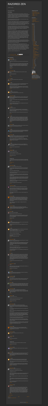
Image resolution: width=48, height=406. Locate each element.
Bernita (10, 271)
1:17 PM (11, 104)
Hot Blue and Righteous (35, 49)
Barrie (10, 78)
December (34, 41)
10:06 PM (11, 382)
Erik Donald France (12, 263)
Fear (10, 55)
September (34, 44)
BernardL (11, 282)
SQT (10, 129)
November (34, 42)
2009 (33, 39)
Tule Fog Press (34, 19)
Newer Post (9, 396)
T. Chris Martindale (16, 55)
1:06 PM (11, 80)
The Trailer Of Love (12, 162)
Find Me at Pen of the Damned (36, 12)
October (34, 43)
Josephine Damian (12, 185)
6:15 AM (11, 280)
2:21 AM (11, 261)
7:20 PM (11, 183)
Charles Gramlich (12, 165)
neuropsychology (12, 55)
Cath (10, 82)
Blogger (27, 402)
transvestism (19, 55)
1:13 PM (11, 93)
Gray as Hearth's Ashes (35, 52)
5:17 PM (11, 156)
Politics (34, 50)
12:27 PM (11, 68)
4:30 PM (11, 132)
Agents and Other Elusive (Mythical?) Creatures (36, 45)
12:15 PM (11, 339)
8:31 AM (11, 293)
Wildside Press (34, 20)
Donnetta (11, 211)
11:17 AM (11, 329)
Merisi (10, 253)
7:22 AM (11, 286)
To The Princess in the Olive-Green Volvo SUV (36, 54)
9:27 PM (11, 209)
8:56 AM (11, 393)
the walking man (12, 276)
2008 (33, 40)
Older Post (28, 396)
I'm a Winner (34, 53)
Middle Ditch (11, 295)
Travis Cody (11, 124)
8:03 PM (11, 203)
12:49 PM (11, 76)
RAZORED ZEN (17, 4)
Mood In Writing (35, 51)
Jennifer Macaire (12, 288)
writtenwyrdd (11, 326)
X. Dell (10, 358)
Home (18, 396)
